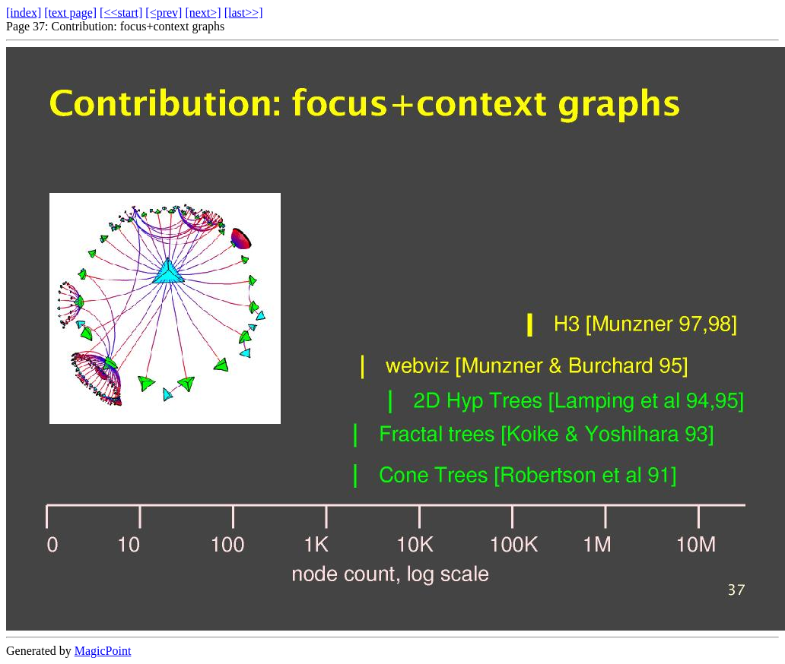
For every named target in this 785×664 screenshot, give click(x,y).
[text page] (70, 12)
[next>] (203, 12)
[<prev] (163, 12)
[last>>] (243, 12)
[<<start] (121, 12)
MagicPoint (103, 650)
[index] (23, 12)
